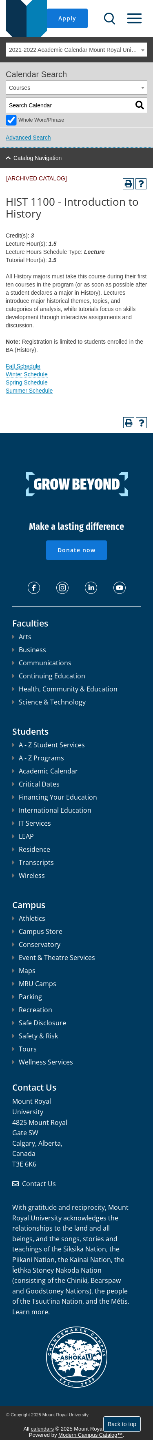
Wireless (28, 875)
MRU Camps (34, 983)
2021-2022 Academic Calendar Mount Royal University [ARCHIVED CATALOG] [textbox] (78, 50)
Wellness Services (42, 1062)
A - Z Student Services (48, 744)
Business (29, 649)
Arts (21, 636)
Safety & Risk (35, 1035)
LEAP (23, 836)
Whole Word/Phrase (41, 120)
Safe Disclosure (39, 1022)
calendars (42, 1429)
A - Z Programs (38, 757)
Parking (27, 996)
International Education (51, 810)
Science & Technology (49, 702)
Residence (31, 849)
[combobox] (76, 49)
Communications (41, 662)
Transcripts (33, 862)
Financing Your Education (54, 797)
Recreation (32, 1009)
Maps (23, 970)
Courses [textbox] (19, 87)
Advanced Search (28, 137)
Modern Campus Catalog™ (90, 1435)
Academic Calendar (45, 771)
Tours (24, 1048)
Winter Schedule (27, 374)
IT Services (31, 823)
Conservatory (36, 944)
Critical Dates (36, 784)
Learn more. (31, 1311)
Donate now (76, 550)
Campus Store (37, 931)
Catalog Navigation (37, 158)
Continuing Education (48, 675)
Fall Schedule (23, 366)
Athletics (28, 918)
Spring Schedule (27, 382)
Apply (67, 18)
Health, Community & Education (65, 688)
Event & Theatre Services (53, 957)
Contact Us (39, 1183)
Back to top (122, 1424)
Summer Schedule (29, 390)
